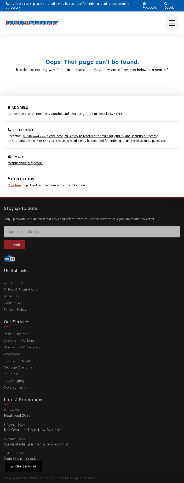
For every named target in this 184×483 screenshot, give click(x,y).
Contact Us (13, 303)
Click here (14, 185)
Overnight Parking (19, 340)
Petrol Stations (16, 334)
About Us (11, 296)
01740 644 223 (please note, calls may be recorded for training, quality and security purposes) (90, 136)
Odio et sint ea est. (20, 458)
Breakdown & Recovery (22, 347)
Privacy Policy (15, 309)
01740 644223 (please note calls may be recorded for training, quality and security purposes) (99, 141)
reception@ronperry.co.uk (25, 163)
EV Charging (14, 381)
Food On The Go (17, 360)
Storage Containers (20, 367)
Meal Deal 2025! (17, 415)
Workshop (12, 354)
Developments (15, 387)
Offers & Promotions (20, 289)
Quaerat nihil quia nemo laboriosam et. (37, 444)
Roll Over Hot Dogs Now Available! (33, 430)
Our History (13, 283)
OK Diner (11, 374)
